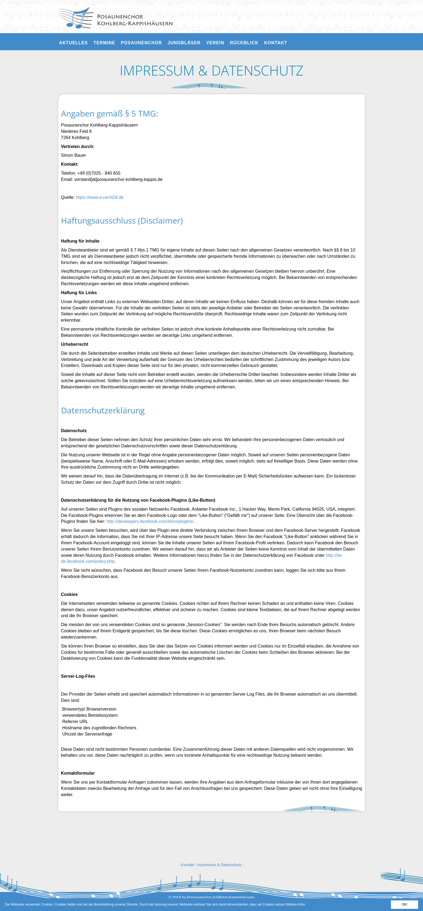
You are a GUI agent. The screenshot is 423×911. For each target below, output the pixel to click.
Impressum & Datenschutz (219, 865)
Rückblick (244, 42)
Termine (104, 42)
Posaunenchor (141, 42)
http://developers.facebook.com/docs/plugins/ (150, 521)
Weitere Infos (295, 904)
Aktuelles (73, 42)
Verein (215, 42)
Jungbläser (184, 42)
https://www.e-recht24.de (100, 197)
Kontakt (275, 42)
